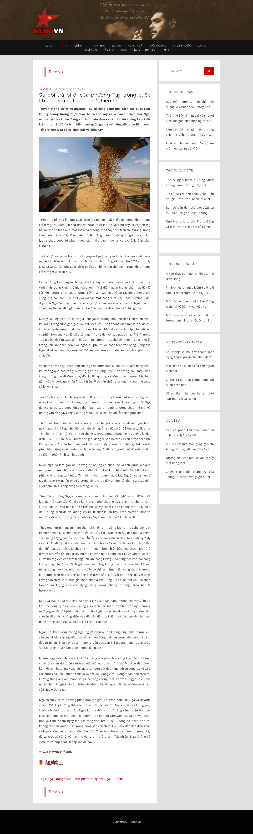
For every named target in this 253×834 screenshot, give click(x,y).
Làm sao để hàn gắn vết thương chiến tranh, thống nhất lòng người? (190, 132)
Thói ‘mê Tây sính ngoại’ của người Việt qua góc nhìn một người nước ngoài (190, 118)
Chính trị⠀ (82, 45)
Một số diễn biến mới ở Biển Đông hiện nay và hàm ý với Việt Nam (190, 303)
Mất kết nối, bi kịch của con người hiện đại (190, 368)
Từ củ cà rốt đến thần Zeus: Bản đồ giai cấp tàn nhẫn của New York (190, 197)
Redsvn (48, 45)
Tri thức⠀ (100, 45)
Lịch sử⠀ (117, 45)
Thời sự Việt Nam (180, 92)
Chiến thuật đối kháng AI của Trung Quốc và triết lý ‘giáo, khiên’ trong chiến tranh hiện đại (190, 475)
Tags (137, 50)
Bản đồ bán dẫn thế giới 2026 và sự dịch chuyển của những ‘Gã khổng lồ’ (190, 210)
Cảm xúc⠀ (109, 50)
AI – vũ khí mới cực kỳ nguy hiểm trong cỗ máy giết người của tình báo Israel (190, 447)
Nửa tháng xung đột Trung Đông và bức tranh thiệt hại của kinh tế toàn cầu (190, 224)
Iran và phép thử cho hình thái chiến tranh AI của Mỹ (190, 432)
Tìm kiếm (150, 50)
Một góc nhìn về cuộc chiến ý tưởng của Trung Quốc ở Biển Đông (190, 318)
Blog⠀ (124, 50)
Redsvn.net (136, 821)
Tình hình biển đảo (181, 264)
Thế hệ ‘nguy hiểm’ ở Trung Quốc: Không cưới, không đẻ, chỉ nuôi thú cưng (190, 183)
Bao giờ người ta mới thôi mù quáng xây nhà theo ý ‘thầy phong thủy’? (190, 104)
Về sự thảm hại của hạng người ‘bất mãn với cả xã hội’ (190, 395)
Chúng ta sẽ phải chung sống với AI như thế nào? (190, 382)
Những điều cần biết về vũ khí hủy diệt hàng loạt (190, 460)
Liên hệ (165, 50)
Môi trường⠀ (159, 45)
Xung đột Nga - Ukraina (107, 779)
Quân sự (173, 420)
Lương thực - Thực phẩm (72, 779)
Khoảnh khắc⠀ (182, 45)
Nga (50, 779)
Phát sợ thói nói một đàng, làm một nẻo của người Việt (190, 145)
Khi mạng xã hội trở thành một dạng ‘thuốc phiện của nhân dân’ (190, 354)
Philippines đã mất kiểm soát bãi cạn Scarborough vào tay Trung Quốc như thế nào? (190, 290)
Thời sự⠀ (64, 45)
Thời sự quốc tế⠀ (66, 89)
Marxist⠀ (203, 45)
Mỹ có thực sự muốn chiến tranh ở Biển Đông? (190, 276)
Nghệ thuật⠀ (136, 45)
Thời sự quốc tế (179, 170)
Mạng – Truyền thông (184, 342)
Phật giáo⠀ (91, 50)
